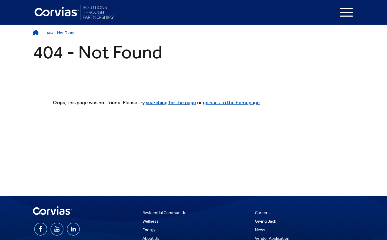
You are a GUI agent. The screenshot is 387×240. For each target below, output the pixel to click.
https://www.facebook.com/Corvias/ (40, 229)
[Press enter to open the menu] (346, 12)
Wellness (150, 221)
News (260, 229)
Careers (262, 212)
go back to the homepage (231, 102)
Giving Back (265, 221)
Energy (148, 229)
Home (36, 33)
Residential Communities (165, 212)
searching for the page (171, 102)
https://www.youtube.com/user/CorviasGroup (57, 229)
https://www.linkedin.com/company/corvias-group (73, 229)
